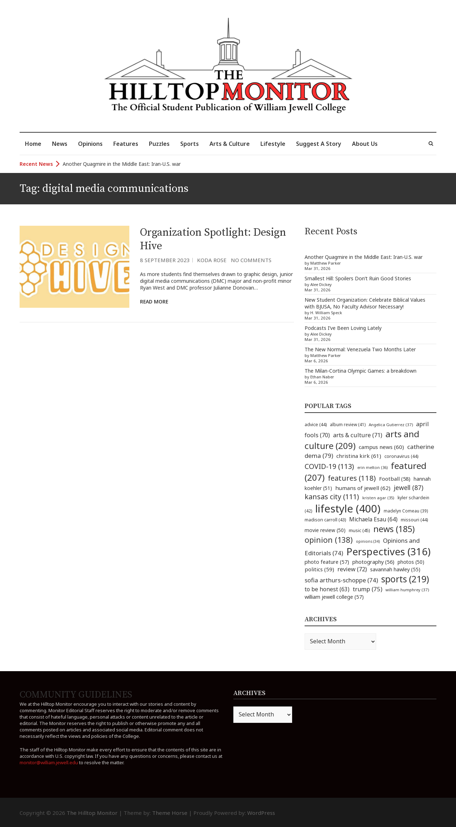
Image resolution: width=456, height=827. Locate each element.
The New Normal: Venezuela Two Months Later (360, 349)
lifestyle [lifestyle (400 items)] (347, 508)
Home (33, 144)
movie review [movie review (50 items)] (325, 530)
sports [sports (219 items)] (405, 579)
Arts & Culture (229, 144)
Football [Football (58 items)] (394, 478)
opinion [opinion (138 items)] (329, 540)
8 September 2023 (165, 260)
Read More (154, 301)
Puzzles (159, 144)
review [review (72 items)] (352, 569)
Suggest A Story (318, 144)
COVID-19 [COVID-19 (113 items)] (329, 466)
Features (125, 144)
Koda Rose (212, 260)
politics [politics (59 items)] (319, 569)
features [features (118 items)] (352, 478)
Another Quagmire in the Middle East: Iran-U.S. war (122, 163)
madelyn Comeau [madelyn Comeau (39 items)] (406, 511)
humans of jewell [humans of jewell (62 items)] (362, 487)
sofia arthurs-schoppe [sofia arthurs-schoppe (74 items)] (341, 580)
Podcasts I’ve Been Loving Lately (343, 328)
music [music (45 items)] (359, 530)
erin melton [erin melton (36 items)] (372, 467)
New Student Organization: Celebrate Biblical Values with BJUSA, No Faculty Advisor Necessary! (365, 303)
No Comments (251, 260)
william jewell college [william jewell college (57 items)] (334, 596)
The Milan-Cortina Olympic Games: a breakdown (360, 370)
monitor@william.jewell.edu (49, 762)
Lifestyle (272, 144)
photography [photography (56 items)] (373, 561)
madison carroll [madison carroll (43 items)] (325, 520)
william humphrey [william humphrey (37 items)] (407, 589)
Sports (189, 144)
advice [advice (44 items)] (316, 425)
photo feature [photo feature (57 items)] (327, 561)
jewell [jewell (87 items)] (408, 487)
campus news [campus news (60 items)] (381, 446)
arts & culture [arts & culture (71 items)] (357, 435)
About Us (365, 144)
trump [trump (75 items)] (367, 589)
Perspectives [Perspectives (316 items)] (388, 551)
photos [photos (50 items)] (411, 561)
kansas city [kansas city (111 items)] (332, 496)
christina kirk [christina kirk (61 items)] (358, 455)
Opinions (90, 144)
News (59, 144)
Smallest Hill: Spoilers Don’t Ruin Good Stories (358, 278)
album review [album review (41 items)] (348, 425)
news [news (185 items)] (394, 529)
